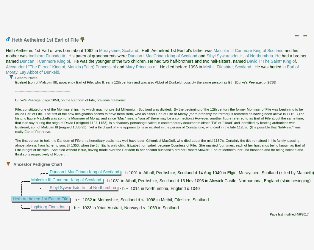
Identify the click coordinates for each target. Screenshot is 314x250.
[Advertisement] (157, 15)
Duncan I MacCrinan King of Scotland (162, 56)
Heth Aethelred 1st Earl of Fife (40, 198)
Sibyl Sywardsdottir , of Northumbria (240, 56)
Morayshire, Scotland (118, 50)
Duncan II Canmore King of (45, 61)
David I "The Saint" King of (271, 61)
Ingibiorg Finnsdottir (47, 56)
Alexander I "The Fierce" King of (35, 67)
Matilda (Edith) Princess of (92, 67)
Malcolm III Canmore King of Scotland (249, 50)
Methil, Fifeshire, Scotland (227, 67)
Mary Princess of (140, 67)
